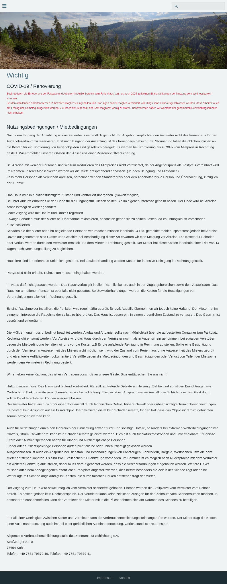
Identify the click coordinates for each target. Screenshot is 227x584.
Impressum (105, 578)
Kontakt (124, 578)
